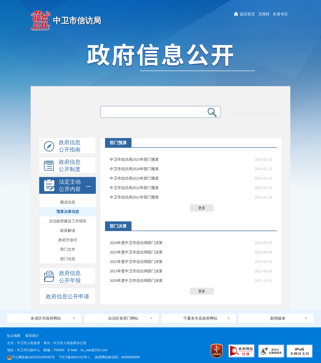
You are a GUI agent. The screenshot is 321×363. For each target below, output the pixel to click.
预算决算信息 (67, 212)
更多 (201, 208)
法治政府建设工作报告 (68, 221)
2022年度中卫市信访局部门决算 (136, 262)
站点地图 (13, 336)
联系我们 (32, 336)
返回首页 (247, 14)
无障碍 (264, 14)
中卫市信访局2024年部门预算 (134, 169)
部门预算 (118, 142)
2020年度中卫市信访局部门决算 (136, 281)
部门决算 (118, 226)
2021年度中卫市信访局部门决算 (136, 271)
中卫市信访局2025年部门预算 (134, 159)
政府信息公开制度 (62, 166)
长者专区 (280, 14)
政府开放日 (67, 240)
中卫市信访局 (77, 20)
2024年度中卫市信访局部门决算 (136, 243)
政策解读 (67, 230)
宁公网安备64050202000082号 (31, 357)
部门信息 (67, 259)
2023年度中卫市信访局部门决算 (136, 252)
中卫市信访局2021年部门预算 (134, 197)
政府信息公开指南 (62, 146)
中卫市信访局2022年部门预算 (134, 188)
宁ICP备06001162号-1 (75, 357)
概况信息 (67, 202)
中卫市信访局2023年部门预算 (134, 178)
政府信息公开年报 (62, 277)
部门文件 (67, 249)
